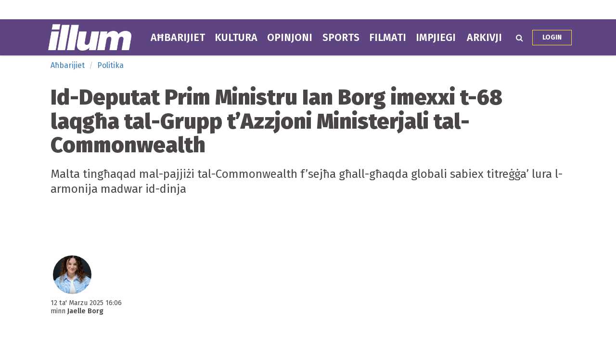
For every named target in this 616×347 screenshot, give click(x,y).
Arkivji (484, 37)
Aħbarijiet (178, 37)
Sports (340, 37)
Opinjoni (289, 37)
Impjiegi (436, 37)
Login (552, 37)
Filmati (387, 37)
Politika (110, 65)
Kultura (236, 37)
